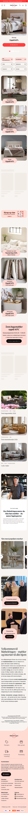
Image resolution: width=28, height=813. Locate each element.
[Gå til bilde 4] (18, 51)
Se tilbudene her (14, 45)
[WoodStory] (12, 555)
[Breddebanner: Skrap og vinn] (14, 214)
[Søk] (20, 5)
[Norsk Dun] (14, 240)
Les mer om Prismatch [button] (11, 603)
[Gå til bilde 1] (11, 51)
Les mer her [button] (9, 636)
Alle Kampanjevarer (7, 59)
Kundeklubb (21, 59)
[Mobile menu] (2, 5)
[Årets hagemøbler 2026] (14, 400)
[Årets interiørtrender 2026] (14, 426)
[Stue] (14, 88)
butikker (7, 518)
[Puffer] (14, 300)
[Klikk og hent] (21, 743)
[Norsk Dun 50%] (11, 253)
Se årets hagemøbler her (14, 341)
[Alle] (10, 411)
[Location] (4, 5)
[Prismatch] (6, 743)
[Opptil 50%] (9, 130)
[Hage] (14, 411)
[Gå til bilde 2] (15, 51)
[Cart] (26, 5)
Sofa (7, 64)
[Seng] (14, 148)
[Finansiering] (14, 621)
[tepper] (14, 270)
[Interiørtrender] (4, 411)
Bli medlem (6, 774)
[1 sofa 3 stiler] (14, 452)
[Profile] (23, 5)
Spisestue (21, 64)
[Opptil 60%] (9, 101)
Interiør (21, 69)
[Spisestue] (14, 118)
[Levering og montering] (6, 753)
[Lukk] (26, 1)
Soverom (7, 69)
